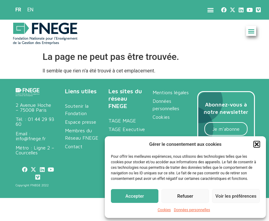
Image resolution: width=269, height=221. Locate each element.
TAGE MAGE (122, 120)
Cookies (164, 210)
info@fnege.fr (31, 138)
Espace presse (80, 122)
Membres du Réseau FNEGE (81, 134)
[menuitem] (18, 10)
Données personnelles (192, 210)
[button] (257, 144)
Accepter (134, 196)
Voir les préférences (235, 196)
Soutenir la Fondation (77, 109)
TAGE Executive (126, 129)
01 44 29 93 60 (35, 121)
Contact (73, 146)
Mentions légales (171, 92)
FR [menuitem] (18, 10)
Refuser (185, 196)
